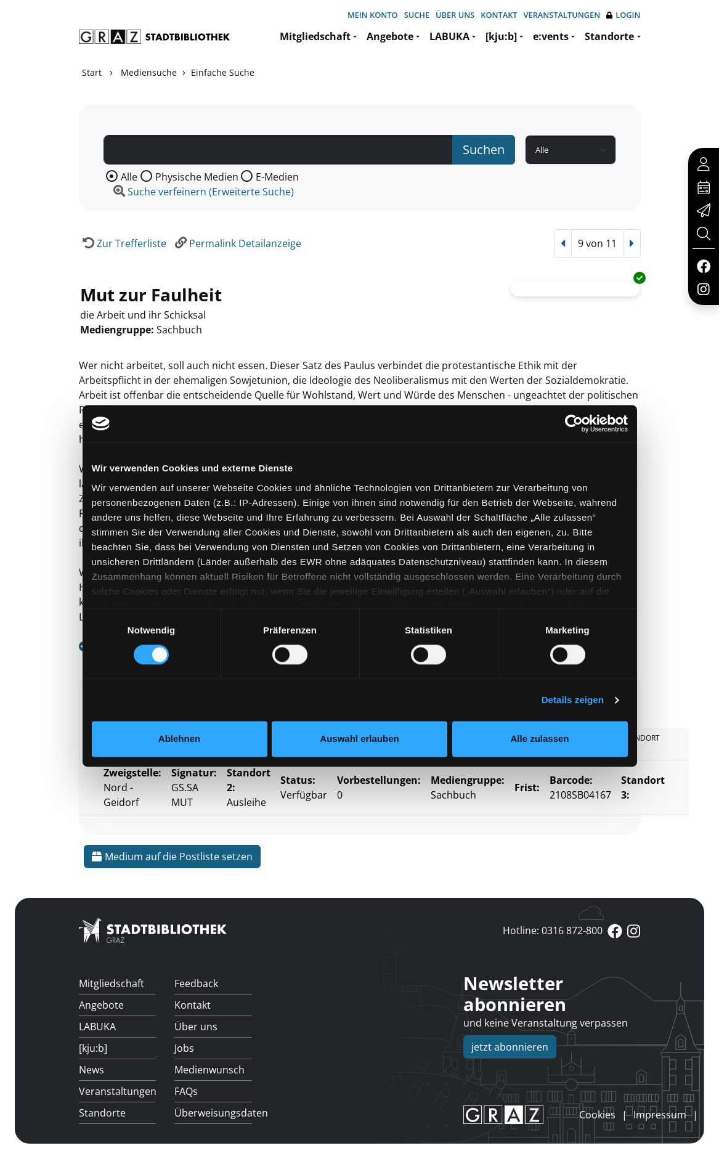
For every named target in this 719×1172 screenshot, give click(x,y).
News (91, 1069)
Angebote (390, 36)
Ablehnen (179, 739)
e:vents (551, 36)
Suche (416, 14)
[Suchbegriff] (278, 150)
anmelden (558, 1114)
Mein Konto (372, 14)
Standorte (609, 36)
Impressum (659, 1114)
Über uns (455, 14)
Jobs (184, 1048)
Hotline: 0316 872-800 (553, 930)
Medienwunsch (209, 1069)
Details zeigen (573, 699)
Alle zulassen (539, 739)
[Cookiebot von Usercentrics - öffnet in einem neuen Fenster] (574, 423)
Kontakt (499, 14)
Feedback (196, 983)
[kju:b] (501, 36)
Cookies (597, 1114)
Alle (129, 177)
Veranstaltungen (562, 14)
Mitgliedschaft (315, 36)
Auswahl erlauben (359, 739)
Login (623, 15)
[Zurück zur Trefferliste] (122, 243)
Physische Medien (196, 177)
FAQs (186, 1091)
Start (92, 72)
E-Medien (277, 177)
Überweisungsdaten (213, 1113)
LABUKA (449, 36)
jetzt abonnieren (509, 1047)
